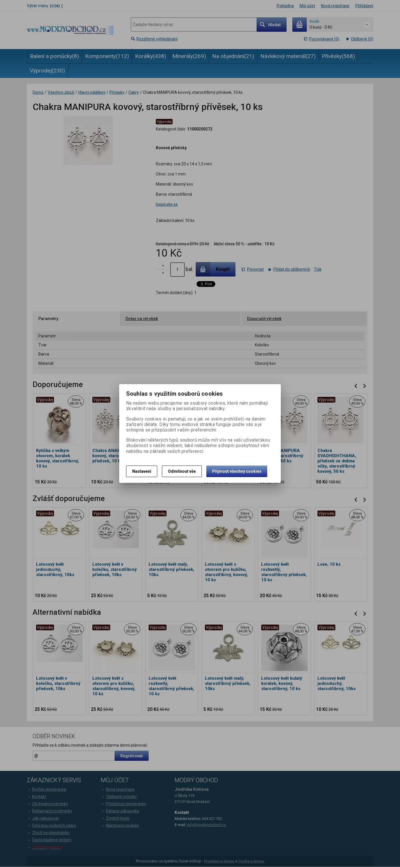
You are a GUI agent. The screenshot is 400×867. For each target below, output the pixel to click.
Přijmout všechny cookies (236, 471)
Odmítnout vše (182, 471)
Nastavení (141, 471)
